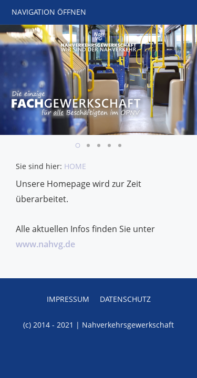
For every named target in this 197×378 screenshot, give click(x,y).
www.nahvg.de (45, 244)
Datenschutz (125, 299)
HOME (75, 166)
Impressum (68, 299)
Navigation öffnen (49, 12)
